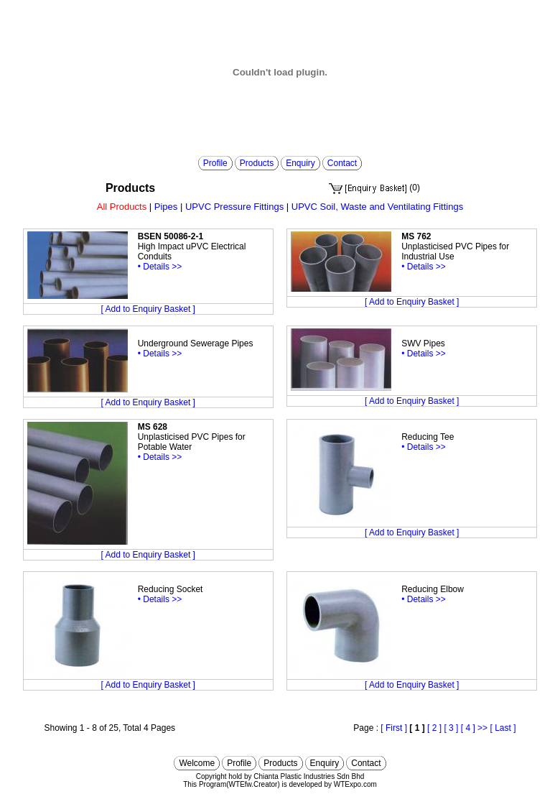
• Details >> (160, 267)
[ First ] (394, 728)
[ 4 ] (468, 728)
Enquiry (300, 163)
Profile (215, 163)
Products (257, 163)
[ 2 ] (434, 728)
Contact (342, 163)
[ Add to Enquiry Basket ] (148, 309)
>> (482, 728)
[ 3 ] (451, 728)
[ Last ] (502, 728)
